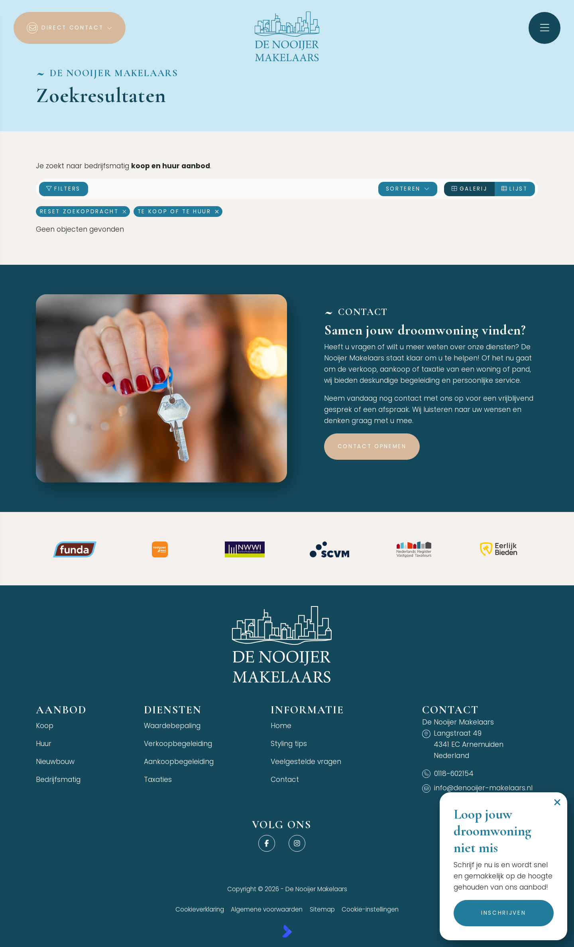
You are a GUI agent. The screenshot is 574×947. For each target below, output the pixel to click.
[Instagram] (297, 843)
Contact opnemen (372, 446)
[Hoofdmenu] (544, 28)
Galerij (470, 189)
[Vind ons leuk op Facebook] (266, 843)
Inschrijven (503, 913)
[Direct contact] (70, 28)
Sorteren (408, 189)
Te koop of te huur (178, 211)
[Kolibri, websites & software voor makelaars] (287, 931)
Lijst (514, 189)
